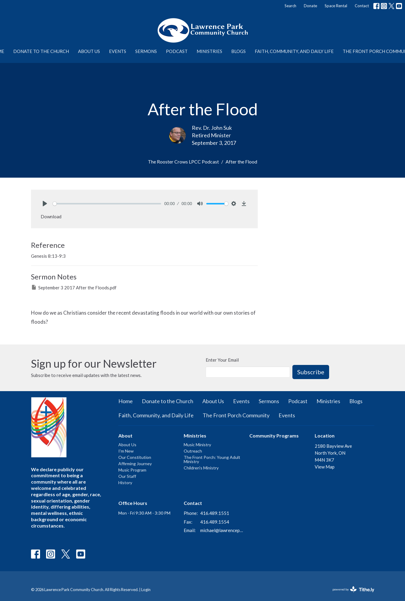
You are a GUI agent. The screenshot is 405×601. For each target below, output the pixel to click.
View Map (325, 466)
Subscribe (310, 371)
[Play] (45, 203)
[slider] (107, 204)
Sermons (146, 51)
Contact (362, 5)
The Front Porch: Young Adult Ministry (212, 459)
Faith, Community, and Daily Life (294, 51)
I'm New (126, 450)
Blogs (238, 51)
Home (125, 401)
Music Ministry (197, 444)
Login (146, 589)
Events (117, 51)
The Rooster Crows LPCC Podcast (183, 161)
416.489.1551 (214, 513)
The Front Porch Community (236, 415)
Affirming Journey (135, 463)
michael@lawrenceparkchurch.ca (221, 530)
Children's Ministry (201, 467)
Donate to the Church (41, 51)
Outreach (193, 450)
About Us (89, 51)
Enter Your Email (222, 360)
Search (290, 5)
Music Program (132, 469)
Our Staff (127, 476)
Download (51, 216)
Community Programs (274, 435)
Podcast (177, 51)
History (125, 482)
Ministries (209, 51)
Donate (310, 5)
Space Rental (336, 5)
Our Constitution (134, 457)
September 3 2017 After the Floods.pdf (74, 287)
